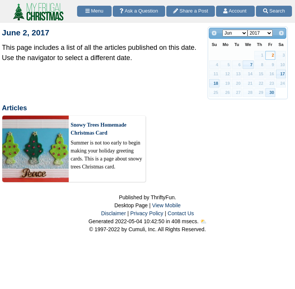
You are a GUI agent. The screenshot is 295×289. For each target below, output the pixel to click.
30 (272, 92)
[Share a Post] (190, 11)
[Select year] (260, 33)
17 (282, 73)
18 (216, 83)
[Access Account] (235, 11)
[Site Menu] (94, 11)
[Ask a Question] (139, 11)
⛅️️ (203, 221)
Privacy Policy (146, 213)
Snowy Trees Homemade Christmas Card (98, 129)
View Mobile (166, 205)
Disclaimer (113, 213)
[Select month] (235, 33)
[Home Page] (37, 4)
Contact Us (181, 213)
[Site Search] (274, 11)
